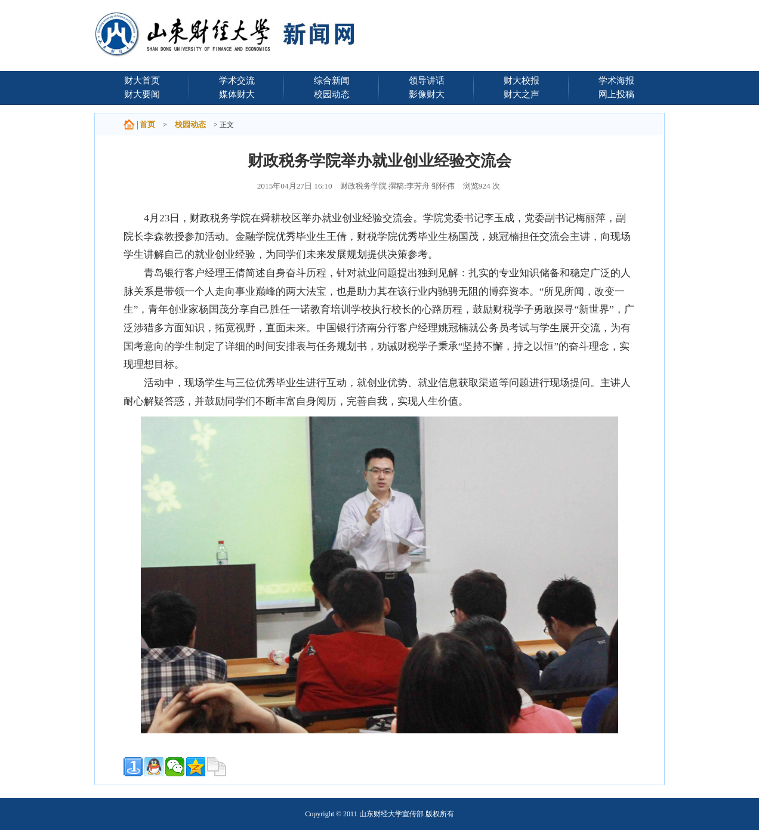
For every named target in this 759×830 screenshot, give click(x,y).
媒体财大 (237, 94)
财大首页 (142, 80)
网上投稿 (616, 94)
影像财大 (427, 94)
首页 (147, 124)
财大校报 (521, 80)
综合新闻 (332, 80)
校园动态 (332, 94)
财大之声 (521, 94)
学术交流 (237, 80)
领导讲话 (427, 80)
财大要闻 (142, 94)
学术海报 (616, 80)
